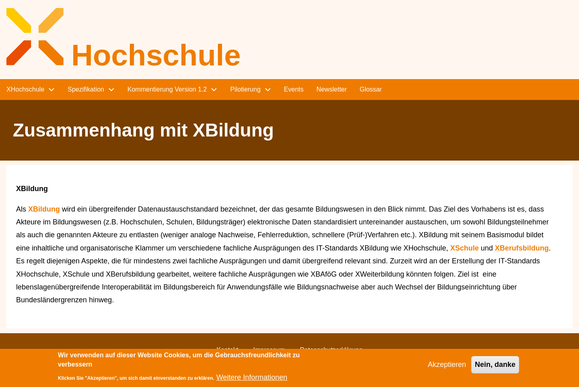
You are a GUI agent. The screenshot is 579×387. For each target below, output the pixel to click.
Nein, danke (495, 368)
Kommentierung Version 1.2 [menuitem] (167, 89)
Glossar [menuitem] (371, 89)
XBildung (44, 209)
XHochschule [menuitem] (25, 89)
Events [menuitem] (294, 89)
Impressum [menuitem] (269, 349)
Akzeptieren (447, 368)
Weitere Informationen (251, 381)
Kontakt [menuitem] (227, 349)
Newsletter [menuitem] (331, 89)
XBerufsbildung (522, 248)
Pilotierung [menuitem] (245, 89)
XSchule (464, 248)
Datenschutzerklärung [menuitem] (331, 349)
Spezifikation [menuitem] (86, 89)
